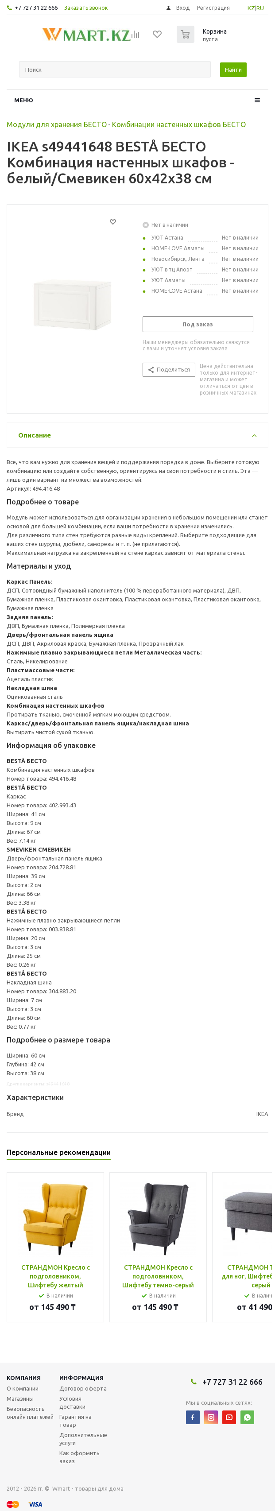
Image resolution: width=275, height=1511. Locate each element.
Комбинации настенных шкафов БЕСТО (179, 124)
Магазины (20, 1398)
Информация (81, 1378)
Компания (24, 1378)
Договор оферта (83, 1388)
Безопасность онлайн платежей (30, 1413)
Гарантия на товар (75, 1421)
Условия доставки (72, 1402)
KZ (251, 8)
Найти (233, 69)
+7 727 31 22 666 (36, 7)
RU (260, 8)
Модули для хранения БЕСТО (57, 124)
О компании (23, 1388)
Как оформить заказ (79, 1457)
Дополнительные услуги (83, 1439)
